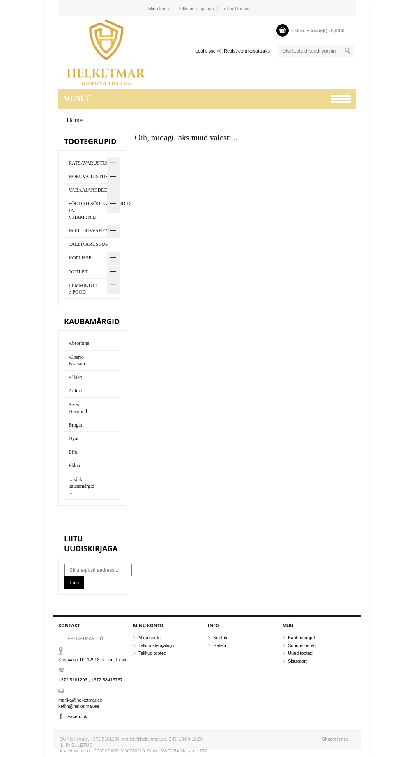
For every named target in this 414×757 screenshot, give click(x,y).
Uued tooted (300, 653)
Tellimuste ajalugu (196, 8)
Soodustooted (302, 645)
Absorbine (79, 343)
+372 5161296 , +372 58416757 (90, 679)
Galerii (219, 645)
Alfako (75, 377)
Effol (73, 452)
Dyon (74, 438)
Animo (75, 391)
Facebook (77, 716)
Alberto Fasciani (77, 360)
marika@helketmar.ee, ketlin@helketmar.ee (81, 703)
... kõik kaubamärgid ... (81, 486)
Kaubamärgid (301, 637)
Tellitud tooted (236, 8)
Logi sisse (206, 50)
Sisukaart (297, 660)
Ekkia (74, 465)
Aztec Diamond (78, 407)
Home (75, 120)
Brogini (76, 425)
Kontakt (220, 637)
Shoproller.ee (335, 738)
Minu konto (159, 8)
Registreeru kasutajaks (247, 50)
